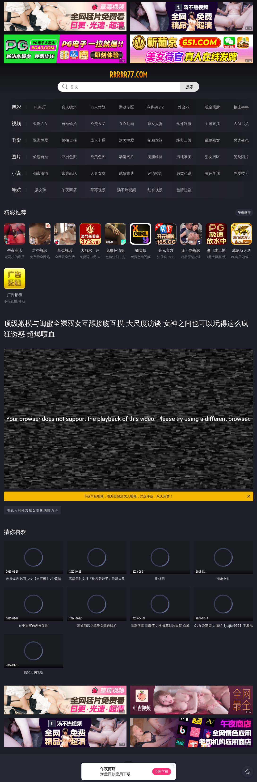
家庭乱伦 (69, 173)
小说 (16, 173)
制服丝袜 (155, 140)
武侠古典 (126, 173)
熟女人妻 (155, 123)
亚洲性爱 (40, 140)
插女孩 (40, 189)
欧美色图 (97, 156)
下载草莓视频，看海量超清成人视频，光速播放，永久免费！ (167, 496)
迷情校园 (155, 173)
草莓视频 (97, 189)
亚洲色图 (69, 156)
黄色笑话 (212, 173)
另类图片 (241, 156)
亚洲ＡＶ (40, 123)
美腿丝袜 (155, 156)
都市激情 (40, 173)
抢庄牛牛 (241, 107)
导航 (16, 189)
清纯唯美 (183, 156)
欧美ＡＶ (97, 123)
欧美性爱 (126, 140)
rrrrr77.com (128, 74)
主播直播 (212, 123)
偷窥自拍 (40, 156)
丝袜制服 (183, 123)
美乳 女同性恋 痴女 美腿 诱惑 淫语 (32, 510)
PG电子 (40, 107)
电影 (16, 140)
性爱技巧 (241, 173)
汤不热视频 (126, 189)
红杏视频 (155, 189)
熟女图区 (212, 156)
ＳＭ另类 (241, 123)
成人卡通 (97, 140)
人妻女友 (97, 173)
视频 (16, 123)
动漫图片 (126, 156)
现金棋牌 (212, 107)
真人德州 (69, 107)
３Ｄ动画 (126, 123)
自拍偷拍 (69, 123)
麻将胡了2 (155, 107)
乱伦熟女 (212, 140)
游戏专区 (126, 107)
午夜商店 (69, 189)
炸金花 (184, 107)
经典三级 (183, 140)
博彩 (16, 107)
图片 (16, 156)
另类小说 (183, 173)
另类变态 (241, 140)
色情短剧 (183, 189)
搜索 (190, 86)
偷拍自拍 (69, 140)
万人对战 (97, 107)
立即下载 (161, 771)
